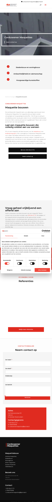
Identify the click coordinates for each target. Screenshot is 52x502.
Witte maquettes (10, 462)
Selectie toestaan (26, 270)
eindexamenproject (10, 133)
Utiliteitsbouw (9, 466)
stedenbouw (37, 131)
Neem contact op (11, 42)
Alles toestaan (42, 270)
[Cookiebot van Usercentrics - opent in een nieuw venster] (43, 231)
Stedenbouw (9, 458)
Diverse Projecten (10, 464)
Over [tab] (42, 235)
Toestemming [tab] (9, 235)
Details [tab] (26, 235)
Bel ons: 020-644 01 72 (26, 149)
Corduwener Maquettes (18, 37)
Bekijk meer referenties (26, 329)
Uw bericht (8, 384)
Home (7, 96)
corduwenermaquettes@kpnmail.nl (19, 426)
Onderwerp (8, 375)
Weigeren (9, 270)
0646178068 (13, 424)
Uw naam (8, 359)
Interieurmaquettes (10, 456)
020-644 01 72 (32, 215)
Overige (12, 96)
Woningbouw (9, 460)
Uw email (8, 368)
